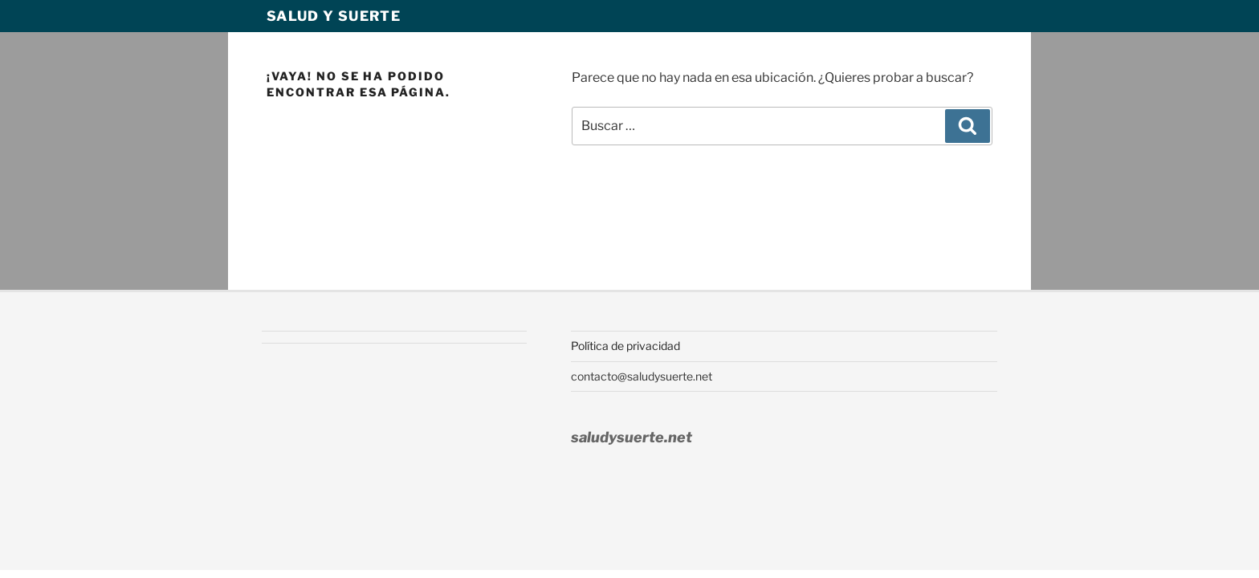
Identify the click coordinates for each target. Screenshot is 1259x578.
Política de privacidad (625, 345)
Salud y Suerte (334, 16)
